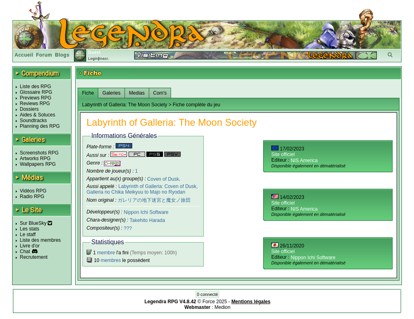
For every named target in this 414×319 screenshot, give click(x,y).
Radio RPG (32, 196)
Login (93, 59)
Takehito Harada (147, 220)
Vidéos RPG (33, 191)
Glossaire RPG (36, 92)
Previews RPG (35, 98)
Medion (222, 307)
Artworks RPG (35, 158)
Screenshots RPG (39, 153)
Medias (137, 93)
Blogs (62, 55)
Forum (44, 55)
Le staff (28, 234)
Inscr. (104, 59)
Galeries (111, 93)
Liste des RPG (35, 86)
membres (111, 260)
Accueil (24, 55)
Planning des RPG (40, 126)
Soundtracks (33, 120)
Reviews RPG (35, 103)
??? (128, 228)
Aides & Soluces (37, 115)
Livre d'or (30, 246)
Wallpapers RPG (38, 164)
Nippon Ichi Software (146, 212)
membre (106, 253)
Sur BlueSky (36, 223)
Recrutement (34, 257)
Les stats (29, 229)
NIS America (304, 160)
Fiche (88, 93)
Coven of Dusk (163, 179)
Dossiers (29, 109)
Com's (160, 93)
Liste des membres (40, 240)
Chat (25, 251)
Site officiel (283, 154)
